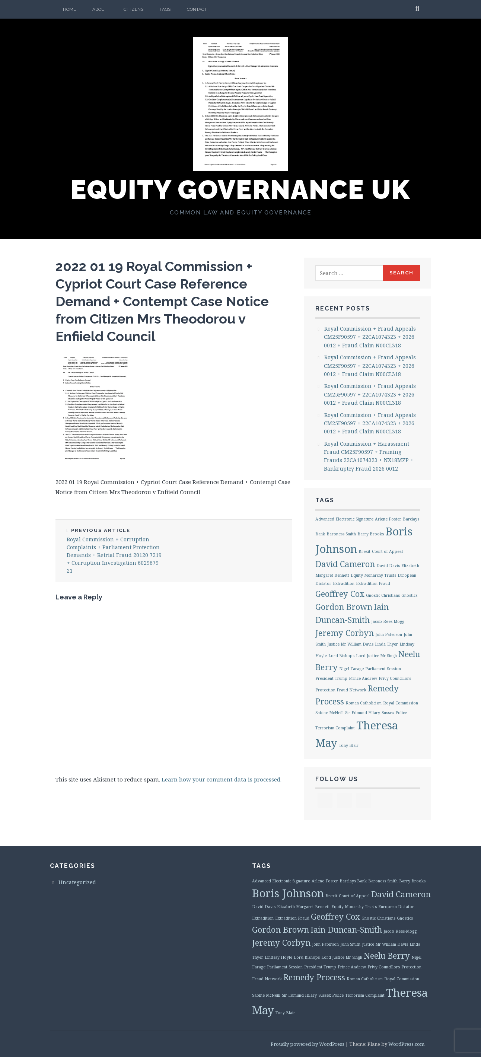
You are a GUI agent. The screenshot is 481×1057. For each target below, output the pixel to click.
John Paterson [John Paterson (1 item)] (388, 634)
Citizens (133, 9)
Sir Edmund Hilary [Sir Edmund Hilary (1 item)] (362, 712)
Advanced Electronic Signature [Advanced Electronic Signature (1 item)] (344, 519)
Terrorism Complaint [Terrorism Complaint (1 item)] (335, 727)
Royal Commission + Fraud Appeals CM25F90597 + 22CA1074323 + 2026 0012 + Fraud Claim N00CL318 (370, 337)
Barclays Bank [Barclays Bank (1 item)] (353, 881)
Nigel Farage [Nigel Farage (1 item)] (351, 668)
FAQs (165, 9)
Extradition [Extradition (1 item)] (343, 583)
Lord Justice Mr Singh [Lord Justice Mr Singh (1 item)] (376, 655)
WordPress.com (406, 1044)
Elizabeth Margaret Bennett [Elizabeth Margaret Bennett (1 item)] (303, 906)
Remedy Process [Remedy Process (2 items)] (314, 977)
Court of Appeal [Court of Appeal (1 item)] (387, 551)
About (99, 9)
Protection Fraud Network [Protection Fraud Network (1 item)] (340, 690)
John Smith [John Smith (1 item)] (350, 944)
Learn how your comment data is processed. (221, 779)
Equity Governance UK (240, 189)
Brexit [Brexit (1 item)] (364, 551)
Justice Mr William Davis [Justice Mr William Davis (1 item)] (350, 644)
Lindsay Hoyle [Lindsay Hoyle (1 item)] (278, 957)
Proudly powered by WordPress (307, 1044)
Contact (197, 9)
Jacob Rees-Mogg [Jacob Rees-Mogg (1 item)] (387, 621)
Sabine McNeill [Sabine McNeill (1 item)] (329, 712)
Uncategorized (77, 882)
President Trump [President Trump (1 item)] (331, 678)
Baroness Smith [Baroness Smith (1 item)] (341, 534)
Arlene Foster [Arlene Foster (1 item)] (388, 519)
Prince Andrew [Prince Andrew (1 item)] (363, 678)
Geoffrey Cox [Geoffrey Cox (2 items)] (339, 593)
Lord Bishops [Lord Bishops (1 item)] (341, 655)
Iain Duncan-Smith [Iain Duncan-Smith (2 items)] (346, 929)
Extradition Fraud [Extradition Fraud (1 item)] (373, 583)
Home (69, 9)
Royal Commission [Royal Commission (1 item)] (400, 703)
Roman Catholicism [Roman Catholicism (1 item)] (363, 703)
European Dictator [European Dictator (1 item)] (396, 906)
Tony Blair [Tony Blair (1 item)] (349, 745)
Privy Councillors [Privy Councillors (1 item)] (395, 678)
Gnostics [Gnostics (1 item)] (409, 595)
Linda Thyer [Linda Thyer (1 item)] (386, 644)
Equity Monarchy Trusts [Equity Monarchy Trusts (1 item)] (373, 575)
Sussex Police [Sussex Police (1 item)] (394, 712)
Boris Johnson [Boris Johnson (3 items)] (288, 893)
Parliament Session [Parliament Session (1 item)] (383, 668)
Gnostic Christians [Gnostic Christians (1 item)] (383, 595)
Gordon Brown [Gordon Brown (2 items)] (343, 606)
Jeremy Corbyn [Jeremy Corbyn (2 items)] (344, 632)
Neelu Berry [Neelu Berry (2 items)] (387, 955)
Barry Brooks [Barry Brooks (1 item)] (370, 534)
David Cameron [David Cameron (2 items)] (345, 563)
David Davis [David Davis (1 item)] (388, 565)
